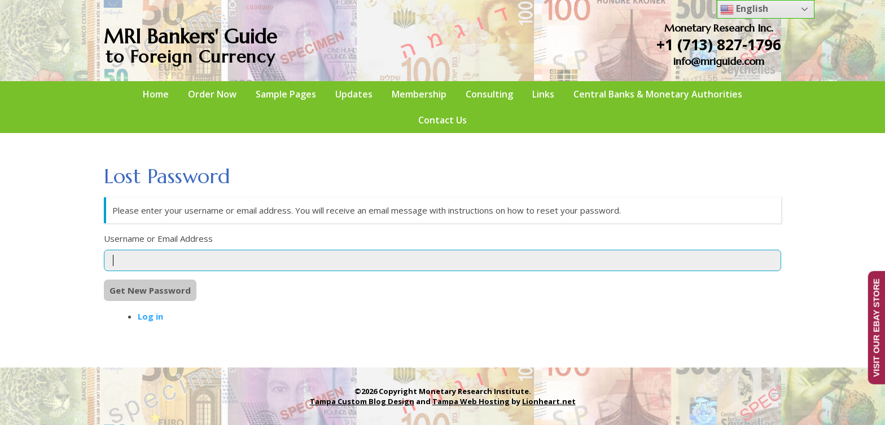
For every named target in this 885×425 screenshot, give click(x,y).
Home (156, 94)
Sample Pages (286, 94)
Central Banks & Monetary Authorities (657, 94)
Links (543, 94)
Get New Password (150, 290)
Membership (419, 94)
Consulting (489, 94)
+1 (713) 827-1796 (718, 44)
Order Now (212, 94)
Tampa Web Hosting (471, 401)
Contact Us (442, 120)
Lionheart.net (549, 401)
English (744, 9)
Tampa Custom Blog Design (362, 401)
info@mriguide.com (718, 61)
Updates (354, 94)
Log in (150, 316)
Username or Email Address (158, 238)
